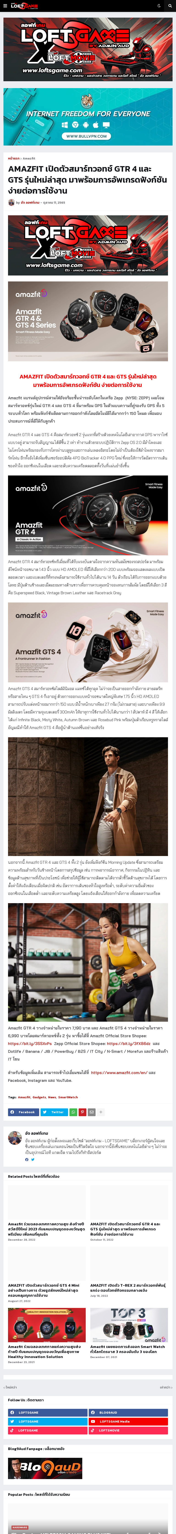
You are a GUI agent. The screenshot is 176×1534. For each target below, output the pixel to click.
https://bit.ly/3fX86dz (129, 1043)
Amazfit (29, 158)
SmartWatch (68, 1097)
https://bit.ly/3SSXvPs (30, 1043)
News (52, 1097)
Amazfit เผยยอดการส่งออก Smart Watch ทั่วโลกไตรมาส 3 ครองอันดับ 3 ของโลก (127, 1349)
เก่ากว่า (165, 1387)
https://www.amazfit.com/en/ (119, 1072)
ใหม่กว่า (11, 1387)
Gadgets (39, 1097)
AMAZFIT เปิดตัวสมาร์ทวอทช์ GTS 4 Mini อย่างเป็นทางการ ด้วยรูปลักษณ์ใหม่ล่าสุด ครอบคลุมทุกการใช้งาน (43, 1290)
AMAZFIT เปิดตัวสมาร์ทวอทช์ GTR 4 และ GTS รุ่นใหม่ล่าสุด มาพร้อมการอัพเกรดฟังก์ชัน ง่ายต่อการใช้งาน (125, 1229)
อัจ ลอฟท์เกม (36, 1133)
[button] (5, 6)
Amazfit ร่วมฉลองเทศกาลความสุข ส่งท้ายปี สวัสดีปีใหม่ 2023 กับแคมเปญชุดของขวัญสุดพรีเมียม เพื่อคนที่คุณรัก (46, 1229)
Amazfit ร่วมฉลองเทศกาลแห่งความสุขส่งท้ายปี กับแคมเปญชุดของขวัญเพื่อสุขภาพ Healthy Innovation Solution (44, 1351)
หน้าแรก (13, 158)
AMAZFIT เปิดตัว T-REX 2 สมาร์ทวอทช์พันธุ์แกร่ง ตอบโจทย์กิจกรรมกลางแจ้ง (127, 1288)
